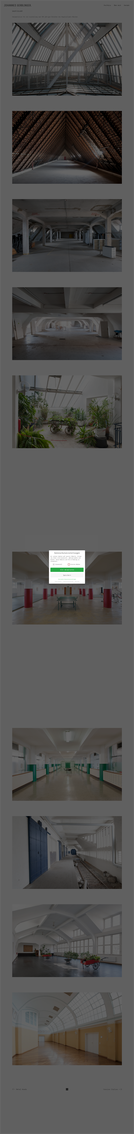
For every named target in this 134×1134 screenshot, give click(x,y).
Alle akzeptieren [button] (67, 570)
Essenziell (57, 564)
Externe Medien (74, 564)
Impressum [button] (77, 581)
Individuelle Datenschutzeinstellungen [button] (67, 579)
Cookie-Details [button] (58, 581)
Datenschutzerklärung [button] (68, 581)
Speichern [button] (67, 575)
